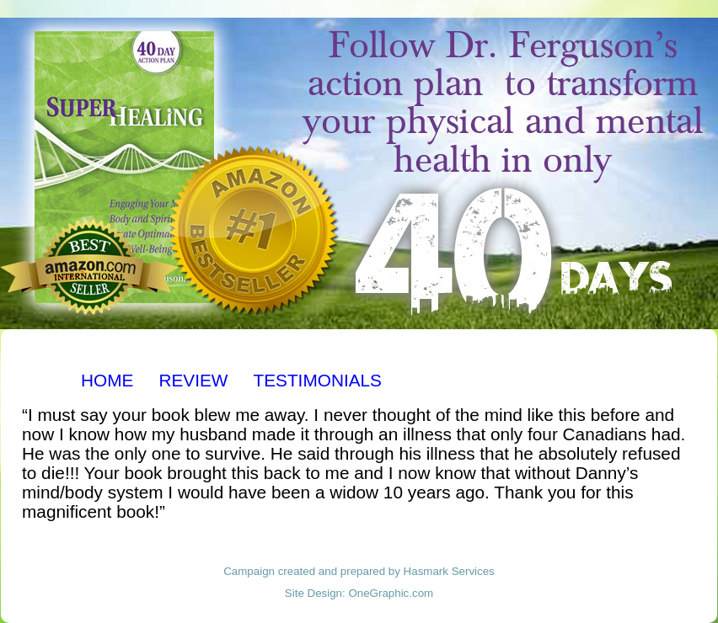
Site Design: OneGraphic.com (359, 593)
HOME (107, 380)
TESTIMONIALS (317, 380)
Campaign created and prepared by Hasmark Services (359, 571)
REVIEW (193, 380)
